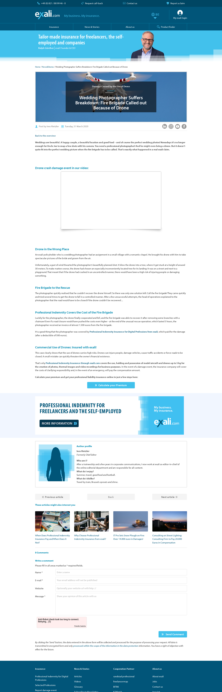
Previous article (54, 497)
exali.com (47, 15)
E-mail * (39, 580)
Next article (168, 497)
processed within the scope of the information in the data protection (105, 645)
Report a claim (177, 3)
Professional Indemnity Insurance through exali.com (73, 363)
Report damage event (46, 690)
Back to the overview (45, 135)
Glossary (78, 686)
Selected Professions (45, 685)
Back (111, 497)
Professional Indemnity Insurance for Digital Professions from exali (124, 331)
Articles (78, 676)
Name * (39, 572)
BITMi (116, 686)
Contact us (132, 3)
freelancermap (120, 681)
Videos (77, 681)
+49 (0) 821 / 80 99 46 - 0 (53, 3)
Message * (40, 596)
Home (37, 66)
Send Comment (174, 634)
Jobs (154, 681)
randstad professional (123, 676)
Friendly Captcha (80, 626)
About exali (158, 676)
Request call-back (94, 3)
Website (39, 588)
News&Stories (48, 66)
